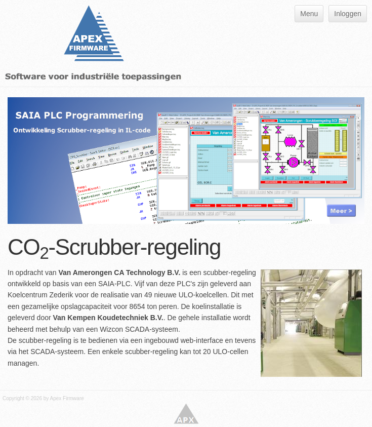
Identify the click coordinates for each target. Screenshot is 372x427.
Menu (309, 14)
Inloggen (347, 14)
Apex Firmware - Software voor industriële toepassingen (186, 413)
